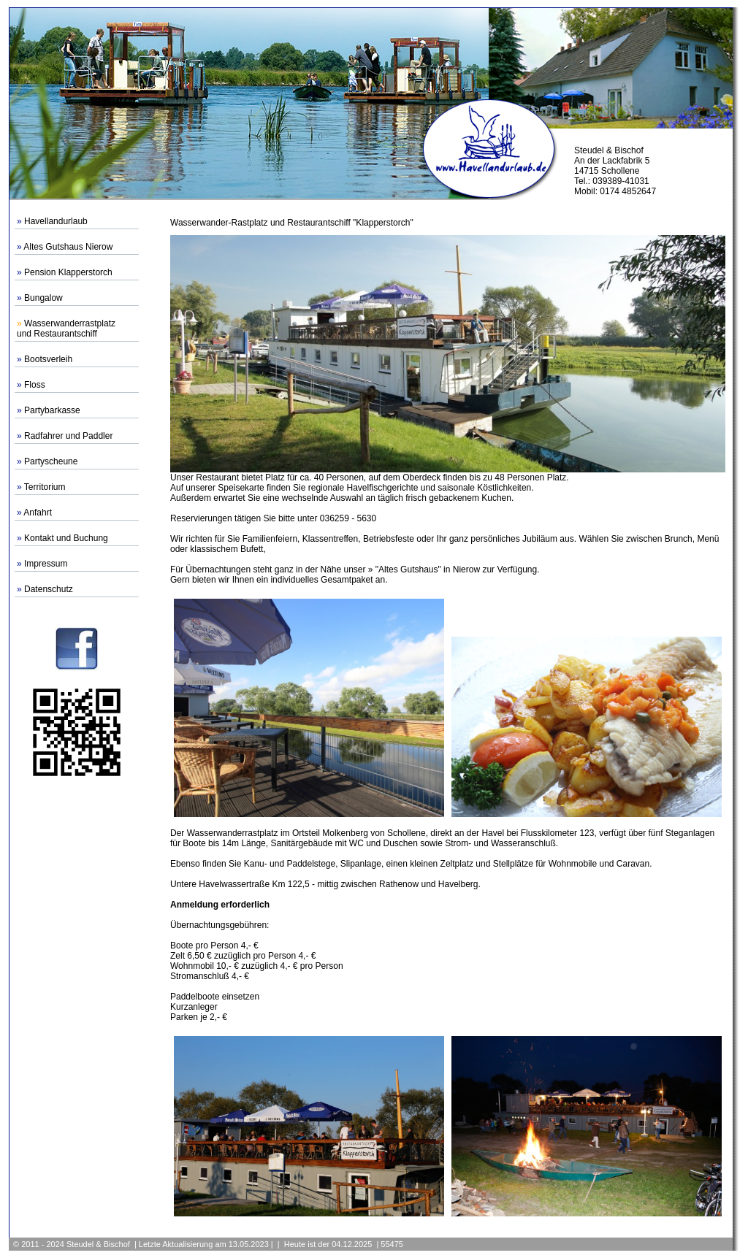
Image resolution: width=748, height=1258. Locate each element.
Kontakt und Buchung (66, 538)
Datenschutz (48, 589)
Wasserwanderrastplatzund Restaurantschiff (66, 328)
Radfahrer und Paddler (68, 436)
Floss (34, 385)
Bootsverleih (48, 359)
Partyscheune (50, 461)
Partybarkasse (52, 410)
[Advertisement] (76, 1004)
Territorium (45, 487)
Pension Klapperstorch (68, 272)
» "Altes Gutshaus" (404, 569)
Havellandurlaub (56, 221)
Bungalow (43, 298)
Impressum (45, 564)
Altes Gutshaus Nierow (67, 247)
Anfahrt (37, 512)
